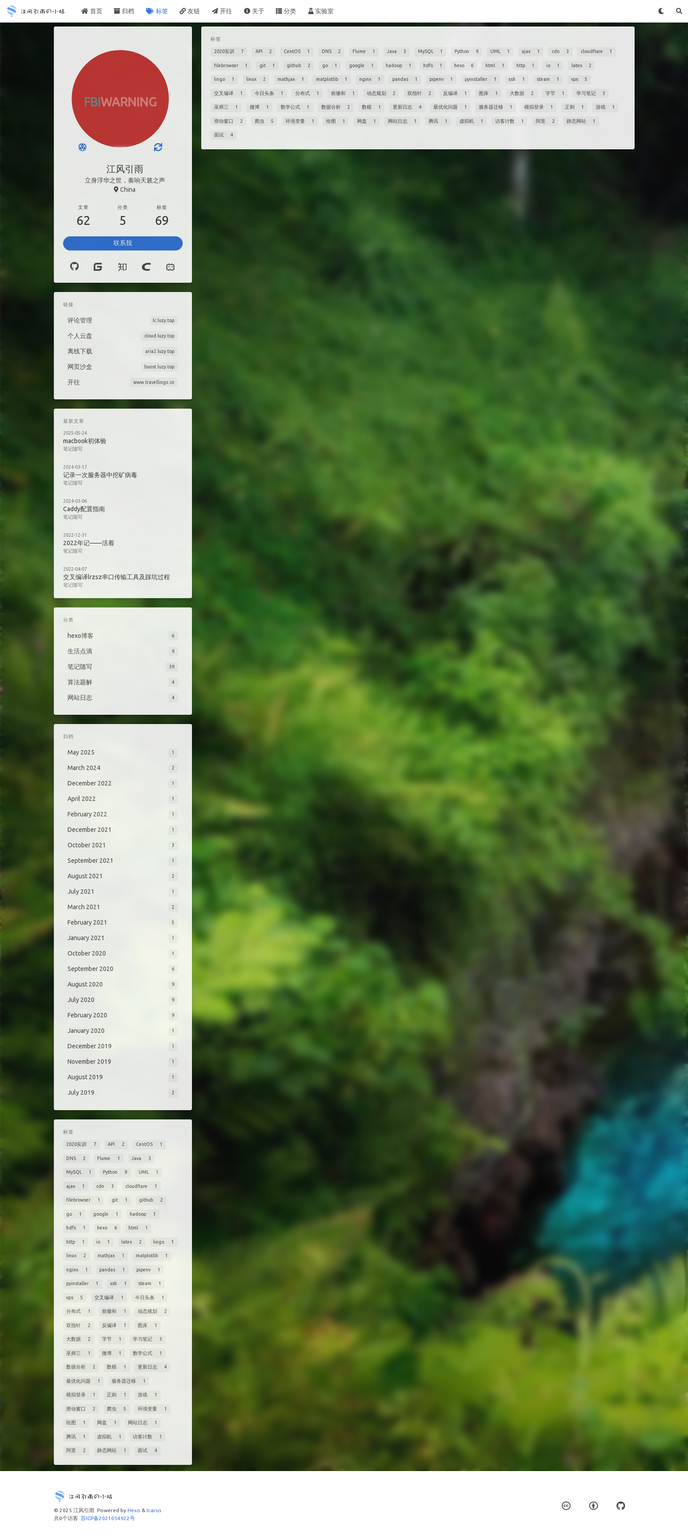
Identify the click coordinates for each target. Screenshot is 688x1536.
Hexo (134, 1510)
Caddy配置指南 (84, 508)
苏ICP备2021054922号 (108, 1518)
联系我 (122, 243)
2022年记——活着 (88, 542)
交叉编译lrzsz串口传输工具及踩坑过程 (116, 576)
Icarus (154, 1510)
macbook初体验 (84, 440)
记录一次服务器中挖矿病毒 (100, 474)
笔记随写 (73, 448)
